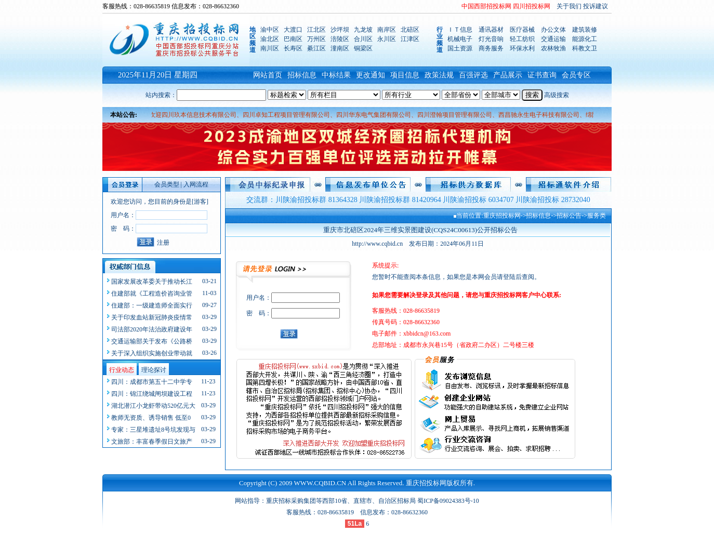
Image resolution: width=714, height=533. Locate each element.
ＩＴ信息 (459, 29)
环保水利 (522, 48)
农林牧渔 (553, 48)
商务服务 (491, 48)
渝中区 (269, 29)
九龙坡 (363, 29)
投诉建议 (595, 6)
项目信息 (404, 75)
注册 (163, 242)
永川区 (386, 39)
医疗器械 (522, 29)
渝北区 (269, 39)
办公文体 (553, 29)
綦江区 (316, 48)
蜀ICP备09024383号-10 (448, 500)
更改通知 (370, 75)
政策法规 (439, 75)
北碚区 (410, 29)
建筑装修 (584, 29)
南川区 (269, 48)
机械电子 (459, 39)
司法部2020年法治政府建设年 (151, 329)
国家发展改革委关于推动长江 (151, 281)
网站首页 (267, 75)
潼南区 (339, 48)
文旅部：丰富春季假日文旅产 (151, 441)
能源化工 (584, 39)
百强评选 (473, 75)
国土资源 (459, 48)
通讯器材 (491, 29)
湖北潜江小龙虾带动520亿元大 (153, 405)
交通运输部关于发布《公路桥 (151, 341)
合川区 (363, 39)
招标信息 (301, 75)
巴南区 (293, 39)
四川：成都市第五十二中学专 (151, 381)
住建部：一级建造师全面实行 (151, 305)
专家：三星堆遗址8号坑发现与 (153, 429)
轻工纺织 (522, 39)
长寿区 (293, 48)
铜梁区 (363, 48)
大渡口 (293, 29)
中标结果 (336, 75)
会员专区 (576, 75)
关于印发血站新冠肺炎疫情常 (151, 317)
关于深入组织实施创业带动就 (151, 353)
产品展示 (507, 75)
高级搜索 (556, 95)
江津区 (410, 39)
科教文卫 (584, 48)
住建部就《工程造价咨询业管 (151, 293)
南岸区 (386, 29)
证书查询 (542, 75)
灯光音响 (491, 39)
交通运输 (553, 39)
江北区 (316, 29)
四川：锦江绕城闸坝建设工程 (151, 393)
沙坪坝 (339, 29)
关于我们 (569, 6)
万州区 (316, 39)
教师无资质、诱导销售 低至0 (151, 417)
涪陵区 (339, 39)
